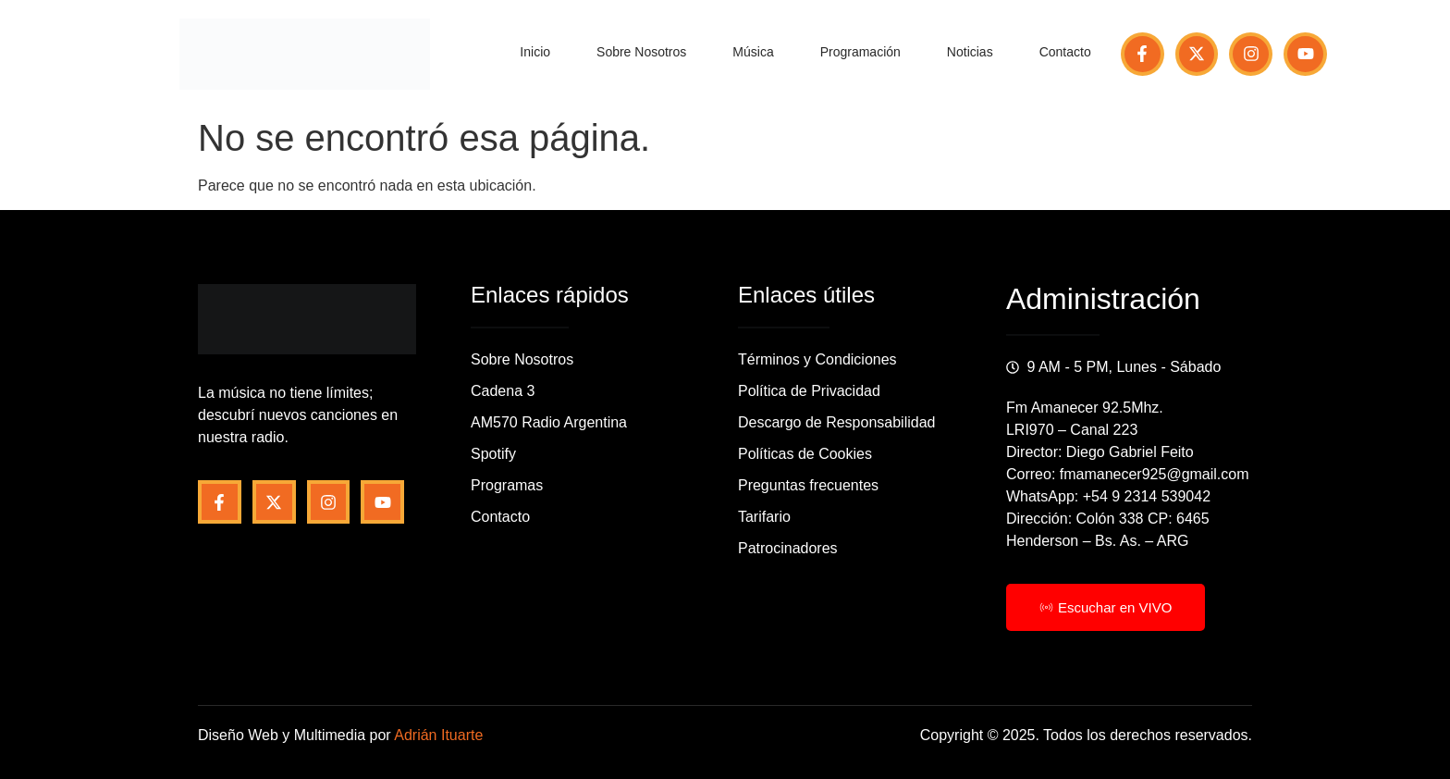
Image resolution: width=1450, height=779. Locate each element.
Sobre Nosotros (641, 51)
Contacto (1065, 51)
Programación (860, 51)
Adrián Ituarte (438, 735)
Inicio (535, 51)
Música (752, 51)
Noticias (970, 51)
